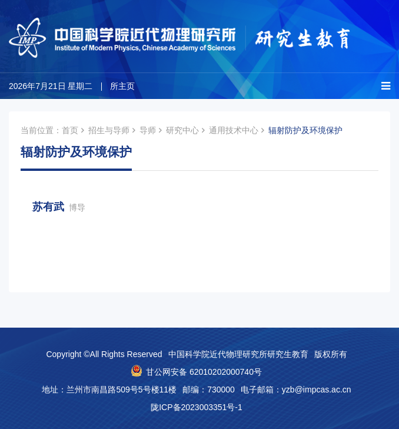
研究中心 (182, 130)
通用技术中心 (233, 130)
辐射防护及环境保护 (305, 130)
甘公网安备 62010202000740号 (204, 372)
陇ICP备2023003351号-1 (196, 407)
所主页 (122, 86)
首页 (70, 130)
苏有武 (58, 207)
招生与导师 (108, 130)
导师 (147, 130)
